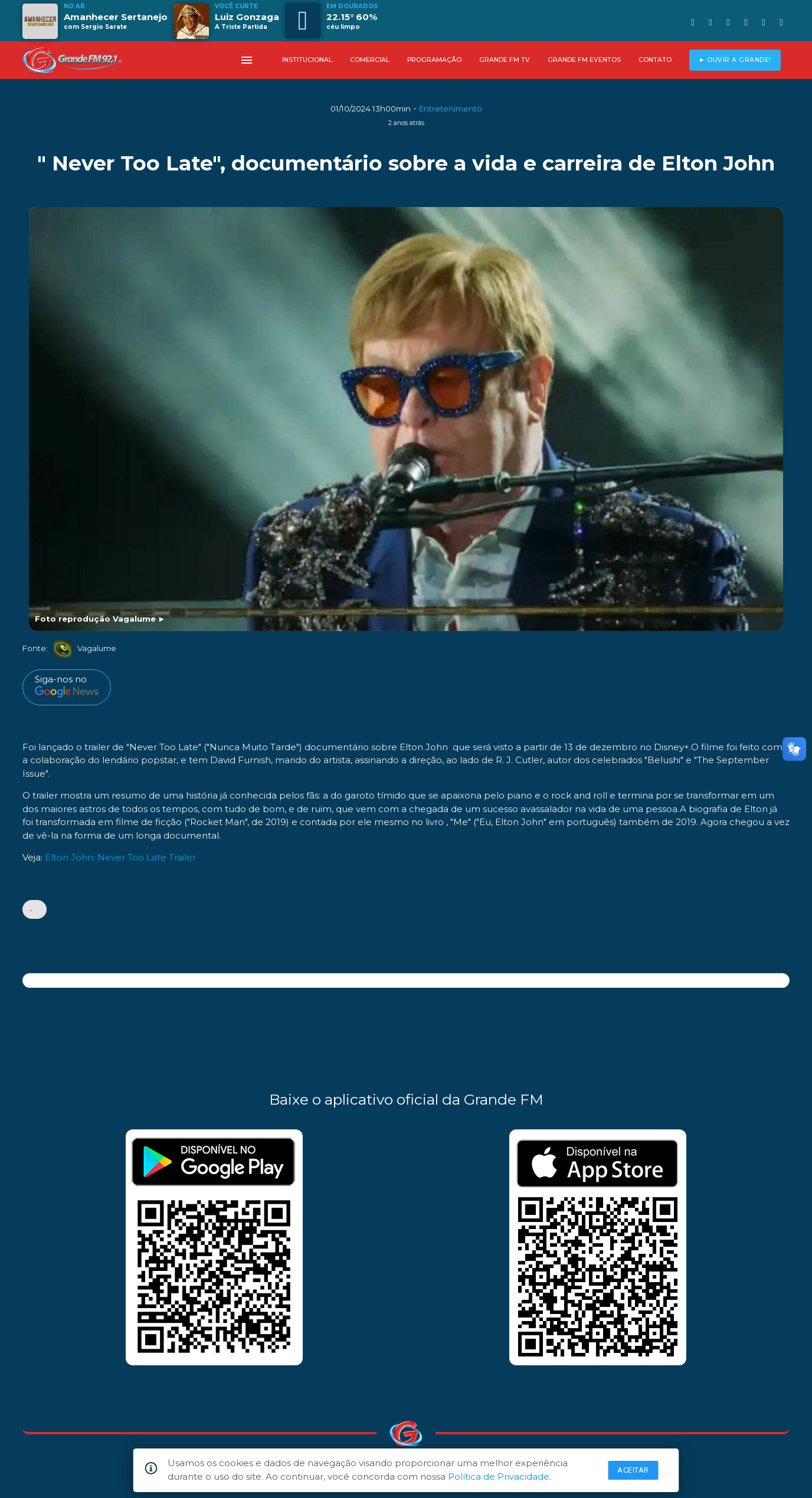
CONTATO (655, 60)
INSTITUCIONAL (307, 60)
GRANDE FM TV (504, 60)
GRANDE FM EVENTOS (584, 60)
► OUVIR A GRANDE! (735, 60)
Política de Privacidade (498, 1476)
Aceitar (633, 1470)
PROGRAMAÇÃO (434, 60)
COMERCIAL (369, 60)
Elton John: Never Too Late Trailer (120, 857)
